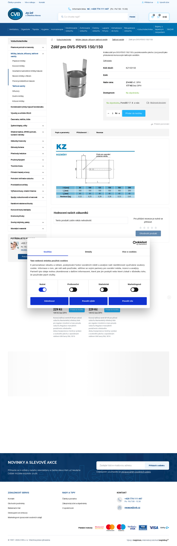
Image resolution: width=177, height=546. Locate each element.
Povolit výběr (88, 301)
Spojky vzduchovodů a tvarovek (24, 197)
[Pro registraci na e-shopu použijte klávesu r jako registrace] (164, 2)
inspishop (164, 540)
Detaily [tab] (88, 252)
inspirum (137, 540)
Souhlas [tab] (48, 252)
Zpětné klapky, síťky (19, 125)
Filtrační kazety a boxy (20, 172)
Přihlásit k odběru (157, 465)
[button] (156, 102)
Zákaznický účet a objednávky (74, 503)
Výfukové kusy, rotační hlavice (23, 191)
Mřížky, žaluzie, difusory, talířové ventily (24, 55)
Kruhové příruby (17, 216)
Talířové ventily (18, 86)
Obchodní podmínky (16, 503)
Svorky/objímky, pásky (20, 222)
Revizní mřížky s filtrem (21, 76)
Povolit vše (127, 301)
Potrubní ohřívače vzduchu (22, 178)
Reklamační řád (14, 508)
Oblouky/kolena (17, 147)
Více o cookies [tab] (129, 252)
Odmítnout (49, 301)
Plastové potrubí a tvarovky (22, 47)
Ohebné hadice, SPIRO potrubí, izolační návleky (23, 133)
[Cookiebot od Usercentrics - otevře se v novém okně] (135, 243)
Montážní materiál (18, 228)
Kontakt (42, 2)
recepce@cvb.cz (132, 507)
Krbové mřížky (18, 101)
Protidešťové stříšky (19, 185)
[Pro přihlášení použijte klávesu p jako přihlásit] (149, 2)
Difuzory (15, 91)
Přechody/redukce (18, 153)
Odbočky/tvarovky (18, 141)
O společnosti (68, 508)
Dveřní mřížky (18, 96)
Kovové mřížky (18, 66)
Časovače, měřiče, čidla (20, 119)
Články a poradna (14, 2)
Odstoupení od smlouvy (17, 513)
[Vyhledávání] (98, 17)
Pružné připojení (18, 160)
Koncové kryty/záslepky (21, 210)
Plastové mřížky (18, 61)
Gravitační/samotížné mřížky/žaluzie (27, 71)
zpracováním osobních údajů (136, 472)
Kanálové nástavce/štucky (22, 203)
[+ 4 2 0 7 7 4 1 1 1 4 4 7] (98, 8)
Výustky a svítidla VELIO (21, 113)
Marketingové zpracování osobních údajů (25, 517)
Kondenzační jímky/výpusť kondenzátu (27, 107)
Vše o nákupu (30, 2)
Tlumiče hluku (17, 166)
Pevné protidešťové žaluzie (23, 81)
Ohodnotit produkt (148, 233)
